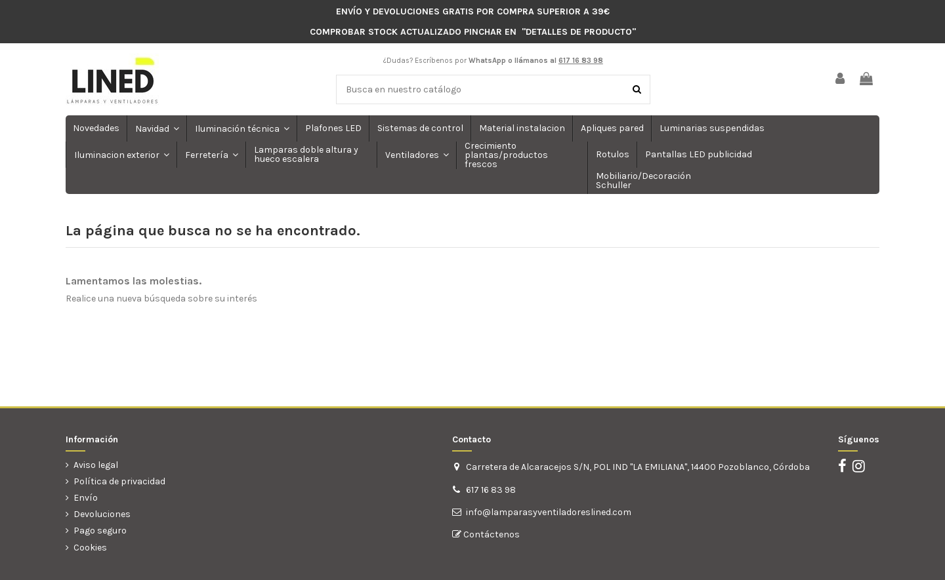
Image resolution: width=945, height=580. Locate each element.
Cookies (90, 547)
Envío (86, 497)
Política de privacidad (119, 481)
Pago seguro (100, 530)
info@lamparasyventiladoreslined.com (548, 512)
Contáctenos (490, 534)
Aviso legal (96, 465)
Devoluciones (102, 514)
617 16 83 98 (491, 489)
